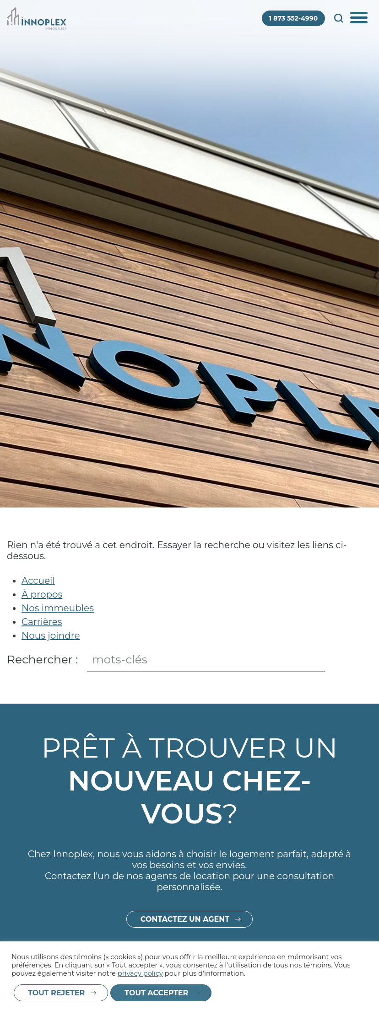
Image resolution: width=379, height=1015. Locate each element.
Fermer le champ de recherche (364, 660)
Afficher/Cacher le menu (360, 18)
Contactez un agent (185, 932)
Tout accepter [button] (156, 992)
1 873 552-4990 (293, 18)
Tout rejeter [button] (56, 992)
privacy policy (140, 973)
